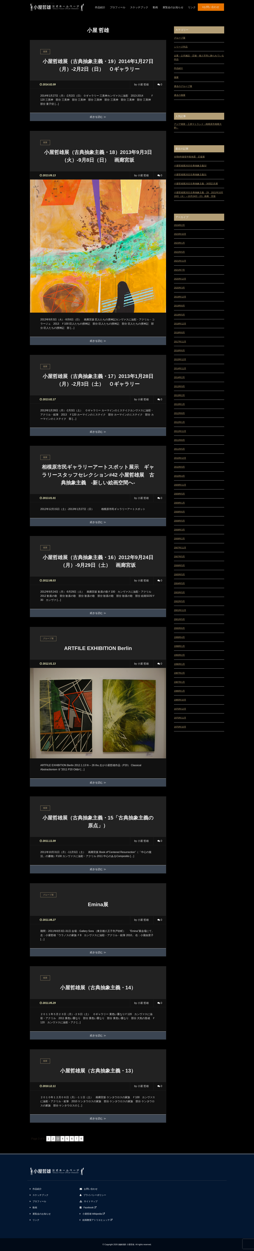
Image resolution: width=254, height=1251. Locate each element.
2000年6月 (179, 628)
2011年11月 (180, 431)
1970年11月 (180, 717)
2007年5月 (179, 556)
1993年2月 (179, 655)
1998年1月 (179, 646)
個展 (176, 77)
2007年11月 (180, 547)
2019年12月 (180, 296)
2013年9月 (179, 386)
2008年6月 (179, 511)
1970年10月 (180, 727)
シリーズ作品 (181, 46)
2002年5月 (179, 601)
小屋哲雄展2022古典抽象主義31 (190, 174)
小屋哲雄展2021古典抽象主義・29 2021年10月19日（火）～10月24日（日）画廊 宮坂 (198, 194)
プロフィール (117, 7)
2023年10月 (180, 234)
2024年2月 (179, 225)
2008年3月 (179, 529)
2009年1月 (179, 503)
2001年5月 (179, 619)
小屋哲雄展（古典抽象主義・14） (98, 987)
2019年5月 (179, 314)
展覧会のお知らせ (173, 7)
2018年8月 (179, 332)
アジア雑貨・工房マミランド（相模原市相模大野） (198, 126)
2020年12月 (180, 279)
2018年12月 (180, 323)
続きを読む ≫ (98, 116)
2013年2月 (179, 395)
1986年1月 (179, 691)
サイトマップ (89, 1201)
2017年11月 (180, 341)
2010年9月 (179, 467)
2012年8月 (179, 413)
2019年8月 (179, 305)
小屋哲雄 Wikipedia (92, 1213)
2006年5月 (179, 565)
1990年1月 (179, 664)
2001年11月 (180, 610)
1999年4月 (179, 637)
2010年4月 (179, 476)
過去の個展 (179, 95)
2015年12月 (180, 359)
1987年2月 (179, 673)
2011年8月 (179, 440)
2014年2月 (179, 377)
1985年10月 (180, 700)
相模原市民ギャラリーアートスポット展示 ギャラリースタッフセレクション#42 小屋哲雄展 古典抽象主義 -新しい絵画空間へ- (100, 474)
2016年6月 (179, 350)
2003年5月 (179, 592)
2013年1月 (179, 404)
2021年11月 (180, 261)
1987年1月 (179, 682)
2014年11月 (180, 368)
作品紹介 (100, 7)
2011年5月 (179, 449)
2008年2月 (179, 538)
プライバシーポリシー (93, 1195)
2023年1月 (179, 243)
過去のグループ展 (183, 86)
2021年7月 (179, 270)
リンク (192, 7)
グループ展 (179, 38)
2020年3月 (179, 287)
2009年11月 (180, 485)
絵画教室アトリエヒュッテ (96, 1219)
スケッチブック (139, 7)
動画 (155, 7)
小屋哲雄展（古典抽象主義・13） (98, 1070)
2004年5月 (179, 583)
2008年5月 (179, 520)
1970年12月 (180, 709)
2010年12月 (180, 458)
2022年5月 (179, 252)
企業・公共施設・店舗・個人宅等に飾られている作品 (199, 57)
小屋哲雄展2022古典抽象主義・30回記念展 (196, 183)
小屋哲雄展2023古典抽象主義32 (190, 165)
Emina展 (98, 904)
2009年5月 (179, 493)
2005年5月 (179, 574)
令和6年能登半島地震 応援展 (189, 156)
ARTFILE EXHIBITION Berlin (98, 648)
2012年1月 (179, 422)
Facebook (88, 1207)
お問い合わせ (211, 7)
